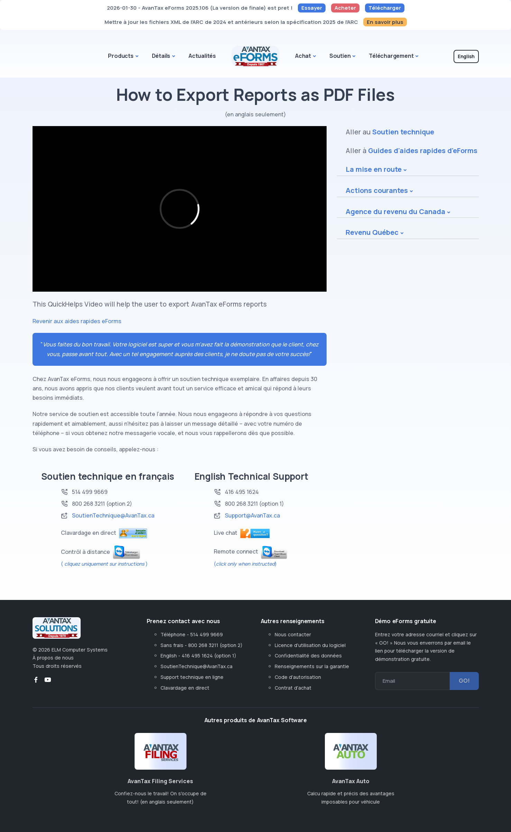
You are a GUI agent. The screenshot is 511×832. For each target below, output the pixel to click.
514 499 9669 (90, 492)
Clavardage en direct (186, 687)
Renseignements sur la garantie (312, 666)
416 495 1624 (242, 492)
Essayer (311, 7)
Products (120, 56)
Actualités (202, 56)
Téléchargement (391, 56)
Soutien (340, 56)
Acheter (345, 7)
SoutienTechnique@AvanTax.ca (113, 515)
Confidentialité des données (308, 655)
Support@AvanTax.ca (252, 515)
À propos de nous (53, 657)
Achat (303, 56)
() (245, 563)
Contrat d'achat (293, 687)
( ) (104, 563)
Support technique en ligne (192, 677)
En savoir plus (385, 22)
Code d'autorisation (298, 677)
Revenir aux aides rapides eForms (77, 321)
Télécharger (384, 7)
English (466, 56)
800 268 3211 (241, 503)
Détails (161, 56)
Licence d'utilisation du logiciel (310, 645)
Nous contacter (293, 634)
